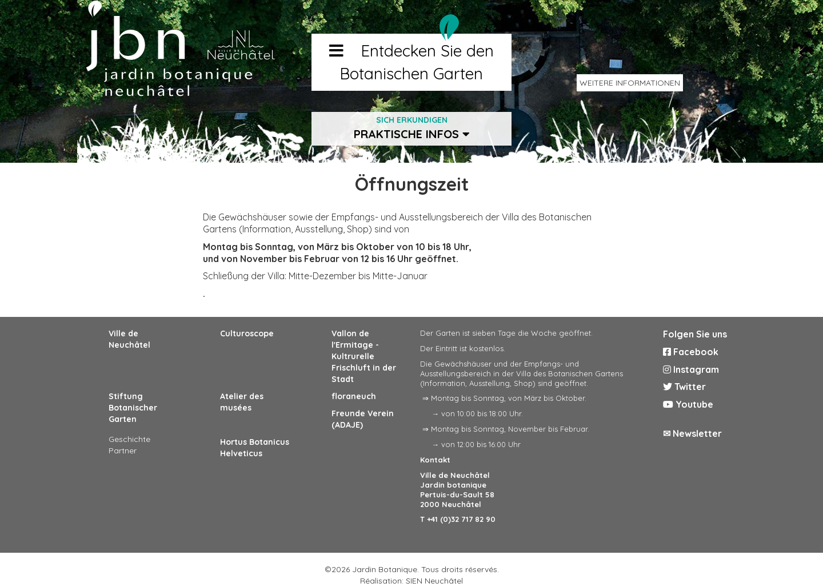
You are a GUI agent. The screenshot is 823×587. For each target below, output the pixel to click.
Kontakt (435, 459)
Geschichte (129, 439)
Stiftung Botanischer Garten (133, 407)
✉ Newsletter (692, 433)
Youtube (688, 404)
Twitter (684, 386)
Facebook (690, 351)
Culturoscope (247, 333)
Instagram (691, 369)
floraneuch (353, 396)
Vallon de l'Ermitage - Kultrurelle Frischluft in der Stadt (363, 356)
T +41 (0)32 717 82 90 (458, 519)
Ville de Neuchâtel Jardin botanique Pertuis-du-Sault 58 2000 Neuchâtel (457, 490)
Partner (123, 450)
